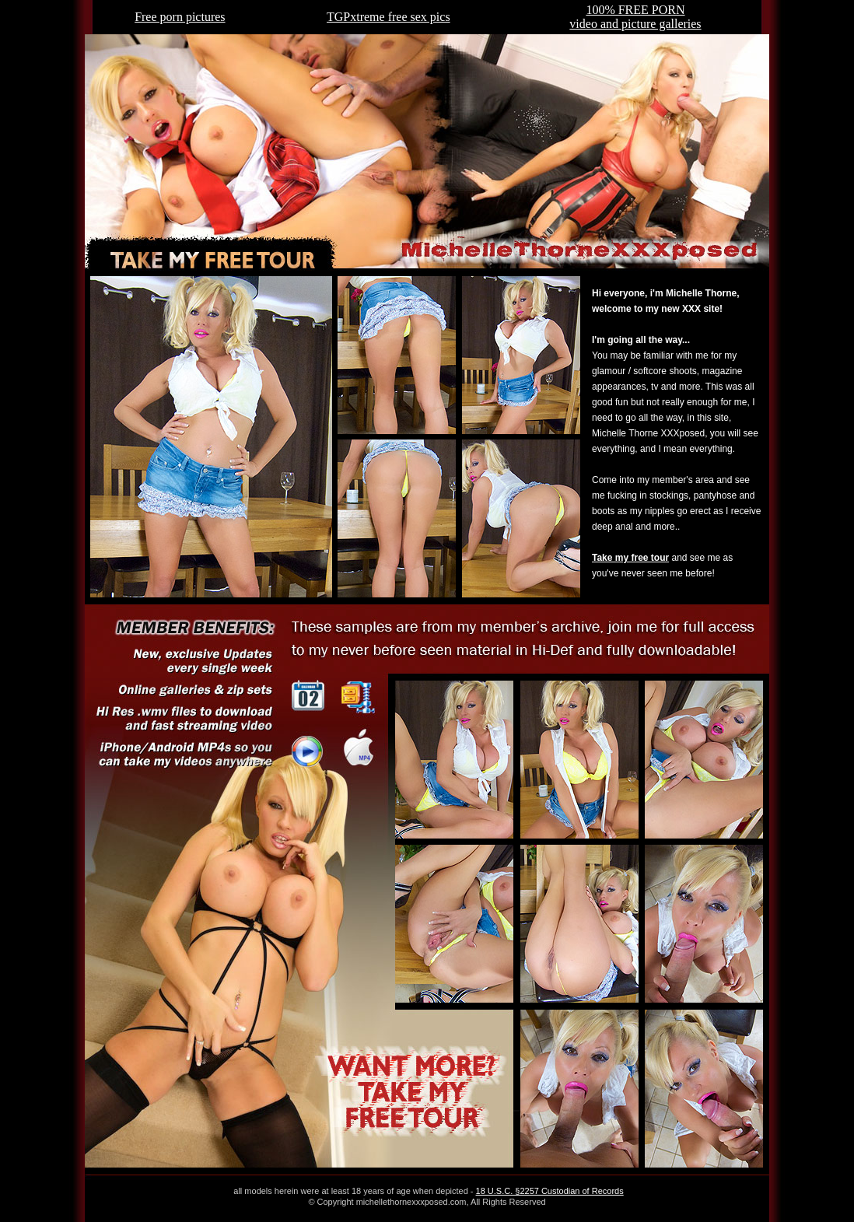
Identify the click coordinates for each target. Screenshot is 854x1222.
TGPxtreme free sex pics (388, 16)
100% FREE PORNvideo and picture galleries (635, 16)
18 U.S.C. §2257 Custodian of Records (550, 1191)
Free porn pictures (180, 16)
